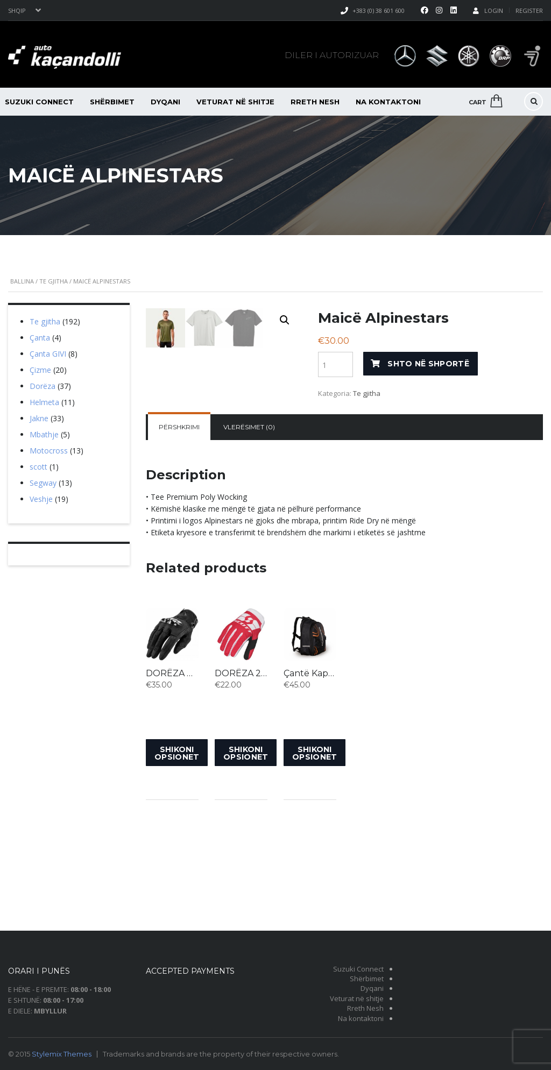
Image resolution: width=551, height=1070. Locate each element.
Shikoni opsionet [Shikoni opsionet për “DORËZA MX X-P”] (176, 857)
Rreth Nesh (315, 101)
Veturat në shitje (235, 101)
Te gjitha (53, 281)
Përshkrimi (179, 531)
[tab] (179, 531)
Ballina (22, 281)
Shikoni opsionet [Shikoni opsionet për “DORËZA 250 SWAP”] (245, 857)
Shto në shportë (428, 364)
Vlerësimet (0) (249, 531)
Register (529, 10)
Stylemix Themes (61, 1054)
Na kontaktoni (388, 101)
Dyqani (165, 101)
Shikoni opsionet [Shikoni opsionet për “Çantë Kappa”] (314, 857)
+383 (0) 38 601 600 (378, 10)
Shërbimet (112, 101)
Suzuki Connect (358, 969)
